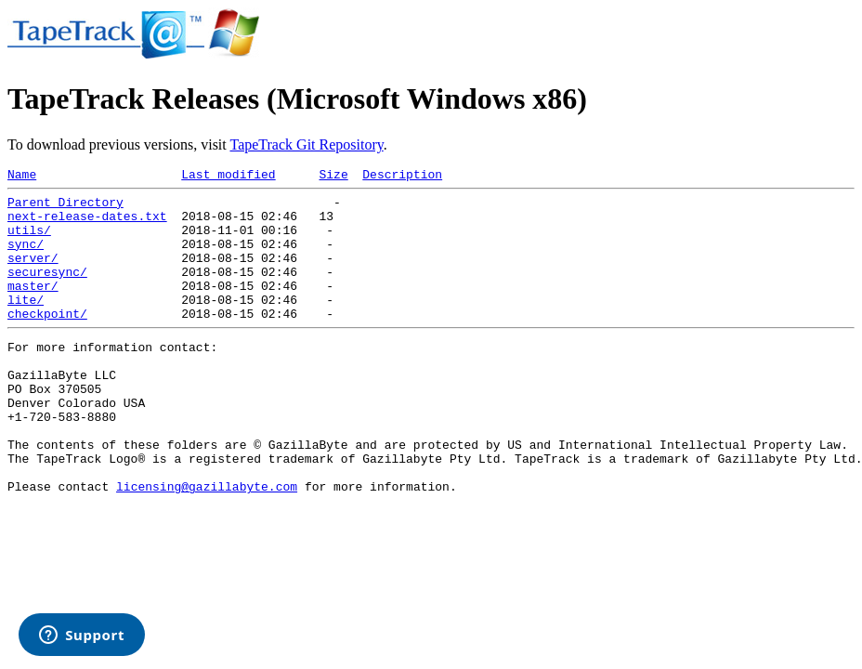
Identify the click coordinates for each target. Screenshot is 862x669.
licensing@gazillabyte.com (206, 544)
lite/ (25, 324)
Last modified (228, 176)
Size (333, 176)
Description (402, 176)
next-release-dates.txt (87, 224)
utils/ (29, 240)
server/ (33, 274)
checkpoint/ (47, 341)
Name (21, 176)
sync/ (25, 257)
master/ (33, 307)
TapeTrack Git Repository (306, 144)
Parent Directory (65, 207)
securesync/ (47, 290)
